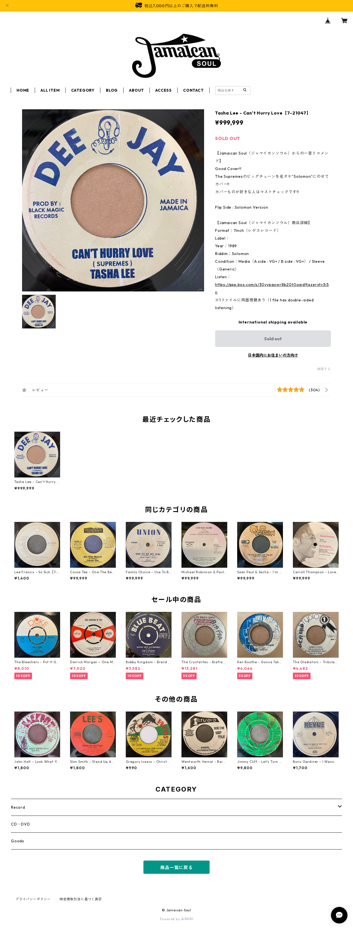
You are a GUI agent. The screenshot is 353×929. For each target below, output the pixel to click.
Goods (17, 840)
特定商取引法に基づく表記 (81, 899)
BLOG (112, 90)
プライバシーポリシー (33, 899)
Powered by (176, 919)
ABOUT (136, 90)
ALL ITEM (50, 90)
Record (18, 807)
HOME (23, 90)
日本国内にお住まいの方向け (273, 355)
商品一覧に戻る (176, 867)
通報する (324, 369)
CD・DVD (20, 824)
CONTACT (193, 90)
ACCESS (163, 90)
